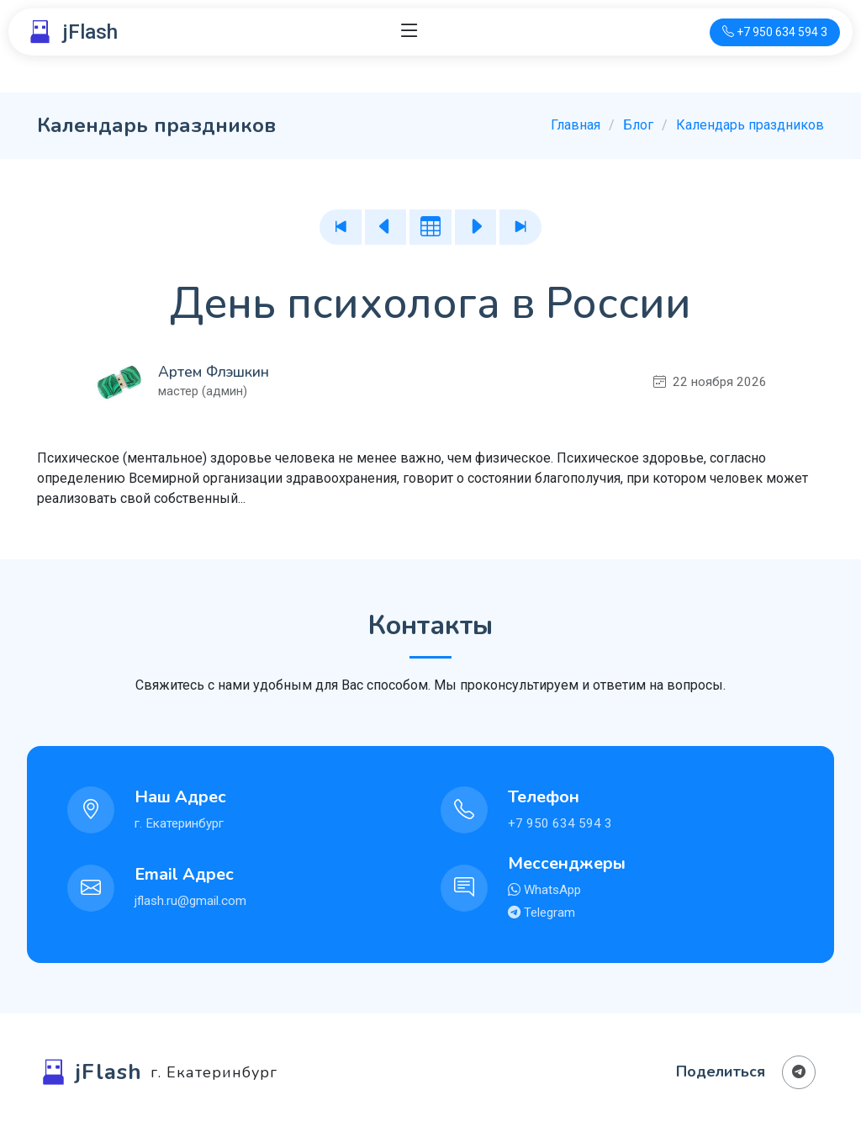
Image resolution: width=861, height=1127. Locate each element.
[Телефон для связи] (775, 32)
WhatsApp (550, 889)
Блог (638, 125)
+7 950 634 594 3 (560, 823)
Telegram (547, 912)
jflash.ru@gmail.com (190, 900)
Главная (575, 125)
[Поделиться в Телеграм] (799, 1072)
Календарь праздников (750, 125)
